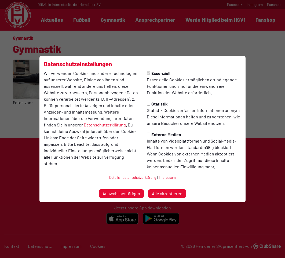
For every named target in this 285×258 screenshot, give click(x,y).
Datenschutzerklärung (105, 124)
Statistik (157, 103)
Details (114, 177)
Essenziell (158, 73)
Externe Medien (164, 134)
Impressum (167, 177)
